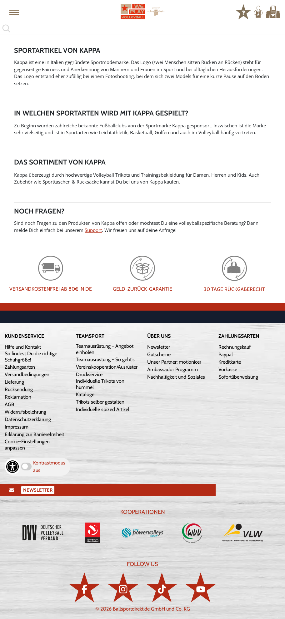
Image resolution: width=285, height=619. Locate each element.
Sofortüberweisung (238, 377)
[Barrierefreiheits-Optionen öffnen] (12, 466)
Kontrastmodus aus (49, 466)
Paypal (225, 354)
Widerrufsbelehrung (25, 412)
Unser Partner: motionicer (174, 362)
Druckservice (89, 374)
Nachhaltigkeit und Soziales (176, 377)
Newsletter (158, 347)
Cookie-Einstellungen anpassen (27, 445)
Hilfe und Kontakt (23, 347)
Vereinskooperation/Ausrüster (107, 367)
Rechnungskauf (234, 347)
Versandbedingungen (27, 374)
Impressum (16, 427)
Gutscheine (159, 354)
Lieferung (14, 382)
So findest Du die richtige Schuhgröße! (31, 357)
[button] (14, 12)
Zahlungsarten (20, 367)
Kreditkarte (229, 362)
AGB (9, 404)
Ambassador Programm (172, 369)
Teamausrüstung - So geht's (105, 359)
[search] (142, 28)
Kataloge (85, 394)
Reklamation (18, 397)
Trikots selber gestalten (100, 402)
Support (93, 230)
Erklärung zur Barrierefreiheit (34, 434)
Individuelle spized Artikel (102, 409)
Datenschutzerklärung (28, 419)
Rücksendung (19, 389)
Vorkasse (227, 369)
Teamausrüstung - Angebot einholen (104, 349)
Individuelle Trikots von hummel (100, 384)
